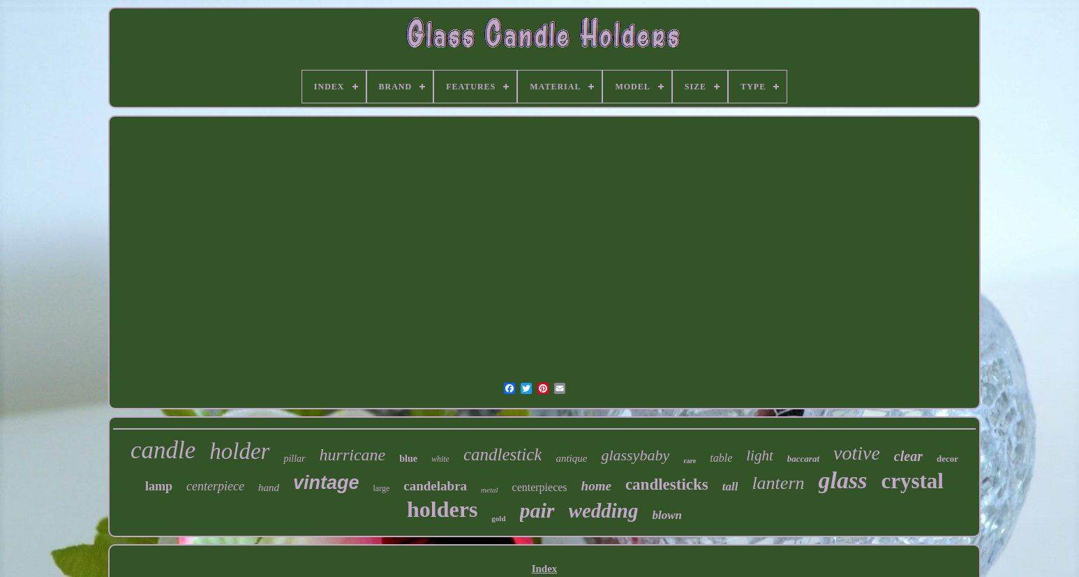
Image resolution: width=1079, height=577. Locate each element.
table (721, 458)
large (381, 488)
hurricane (353, 455)
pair (537, 510)
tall (730, 486)
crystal (912, 481)
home (596, 486)
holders (442, 509)
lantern (778, 483)
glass (843, 480)
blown (667, 515)
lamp (158, 486)
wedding (604, 510)
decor (947, 458)
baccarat (803, 458)
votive (856, 453)
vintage (326, 482)
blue (408, 458)
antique (571, 458)
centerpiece (215, 486)
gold (498, 518)
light (759, 455)
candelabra (435, 486)
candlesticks (666, 484)
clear (908, 456)
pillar (294, 458)
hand (268, 487)
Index (545, 568)
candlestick (502, 454)
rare (689, 461)
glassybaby (635, 455)
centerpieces (539, 487)
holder (239, 451)
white (440, 459)
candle (163, 450)
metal (489, 489)
